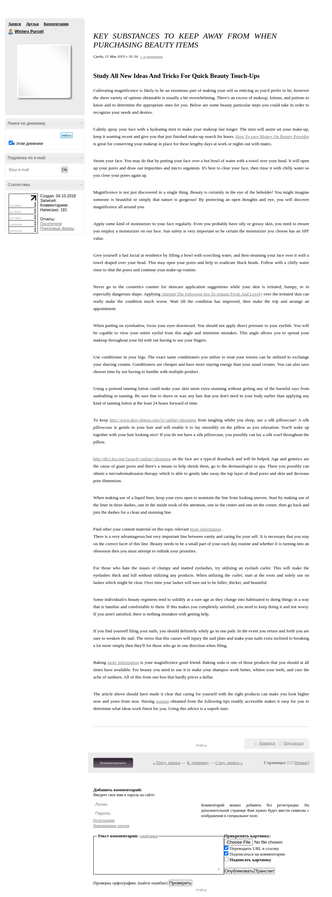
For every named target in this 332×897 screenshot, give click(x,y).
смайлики (149, 835)
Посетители (51, 224)
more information (205, 529)
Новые (301, 762)
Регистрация (104, 820)
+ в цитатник (151, 56)
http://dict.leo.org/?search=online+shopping (132, 458)
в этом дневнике (28, 143)
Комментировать (113, 763)
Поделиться (293, 743)
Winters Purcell (11, 31)
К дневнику (198, 762)
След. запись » (229, 762)
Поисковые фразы (57, 228)
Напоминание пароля (111, 825)
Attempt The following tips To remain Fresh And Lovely (211, 293)
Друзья (32, 24)
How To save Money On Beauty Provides (272, 136)
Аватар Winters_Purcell (43, 71)
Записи (14, 24)
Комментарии (56, 24)
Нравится (267, 743)
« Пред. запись (167, 762)
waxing (162, 701)
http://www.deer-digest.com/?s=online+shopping (153, 419)
